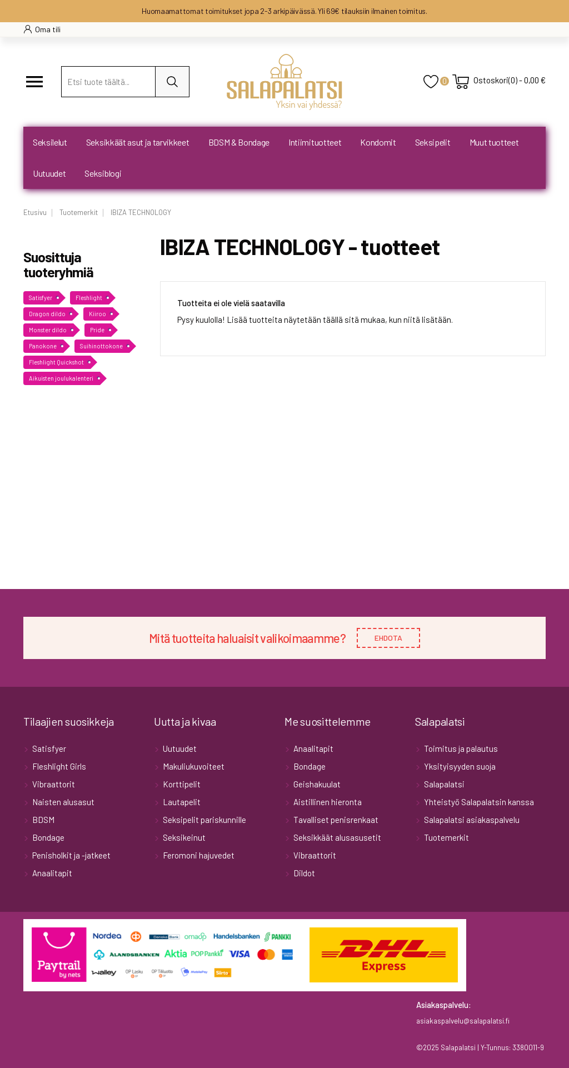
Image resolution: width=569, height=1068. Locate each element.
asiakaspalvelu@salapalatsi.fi (463, 1020)
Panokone (43, 346)
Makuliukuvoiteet (192, 766)
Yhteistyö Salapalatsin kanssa (478, 802)
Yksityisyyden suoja (459, 766)
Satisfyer (40, 297)
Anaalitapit (51, 873)
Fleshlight (89, 297)
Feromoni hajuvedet (197, 855)
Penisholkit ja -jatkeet (71, 855)
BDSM (42, 820)
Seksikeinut (183, 837)
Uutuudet (179, 748)
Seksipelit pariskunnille (203, 820)
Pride (97, 329)
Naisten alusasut (62, 802)
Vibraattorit (53, 784)
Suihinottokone (101, 346)
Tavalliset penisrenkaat (335, 820)
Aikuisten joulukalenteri (61, 378)
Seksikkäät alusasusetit (336, 837)
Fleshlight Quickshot (56, 362)
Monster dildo (48, 329)
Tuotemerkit (445, 837)
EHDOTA (388, 637)
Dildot (303, 873)
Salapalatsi (443, 784)
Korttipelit (181, 784)
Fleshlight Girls (58, 766)
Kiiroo (97, 313)
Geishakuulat (316, 784)
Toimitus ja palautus (460, 748)
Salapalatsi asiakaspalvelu (471, 820)
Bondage (47, 837)
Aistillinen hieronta (327, 802)
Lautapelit (181, 802)
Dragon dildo (47, 313)
